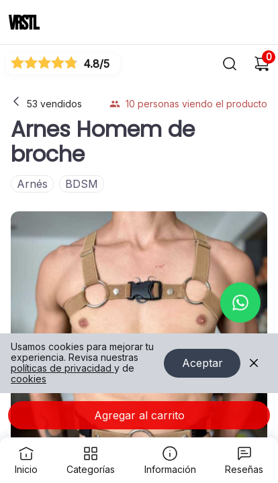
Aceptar (202, 363)
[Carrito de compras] (261, 63)
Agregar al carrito (139, 415)
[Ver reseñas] (62, 63)
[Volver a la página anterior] (16, 101)
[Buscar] (229, 63)
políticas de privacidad (62, 368)
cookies (28, 379)
